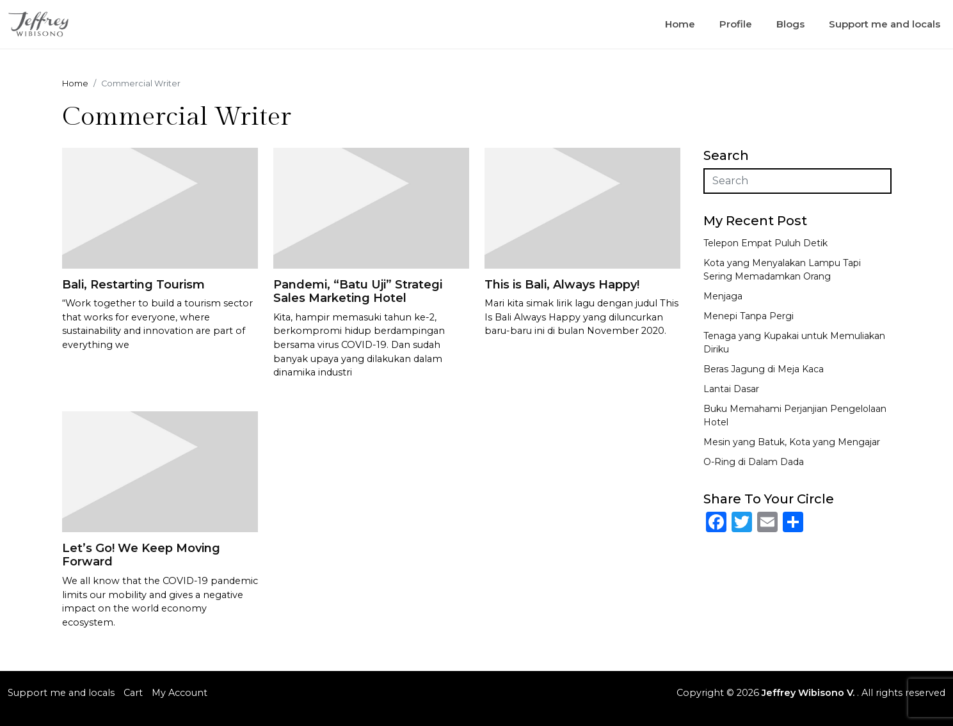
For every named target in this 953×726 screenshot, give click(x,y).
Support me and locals (884, 24)
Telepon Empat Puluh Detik (765, 243)
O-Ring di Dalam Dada (753, 462)
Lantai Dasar (731, 389)
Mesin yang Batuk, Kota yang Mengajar (791, 442)
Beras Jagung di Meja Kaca (763, 369)
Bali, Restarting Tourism (133, 285)
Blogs (790, 24)
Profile (735, 24)
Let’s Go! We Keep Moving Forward (141, 555)
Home (680, 24)
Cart (133, 692)
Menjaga (722, 296)
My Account (179, 692)
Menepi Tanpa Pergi (748, 316)
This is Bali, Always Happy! (562, 285)
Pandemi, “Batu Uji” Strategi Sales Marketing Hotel (357, 292)
